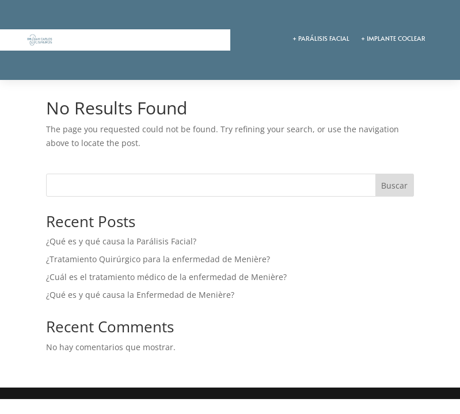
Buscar (394, 185)
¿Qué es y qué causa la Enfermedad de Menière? (140, 294)
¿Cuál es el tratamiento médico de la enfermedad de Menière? (166, 276)
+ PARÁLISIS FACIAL (320, 38)
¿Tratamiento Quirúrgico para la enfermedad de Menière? (158, 259)
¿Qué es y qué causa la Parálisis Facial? (121, 241)
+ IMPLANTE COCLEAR (393, 38)
